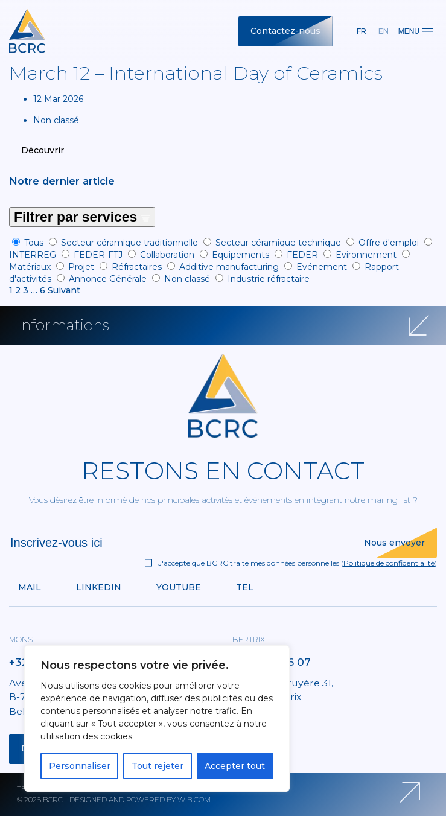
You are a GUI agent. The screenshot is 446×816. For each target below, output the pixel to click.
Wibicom (194, 799)
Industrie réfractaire (269, 278)
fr (361, 31)
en (383, 31)
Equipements (240, 254)
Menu (415, 31)
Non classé (187, 278)
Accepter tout (235, 765)
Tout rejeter (157, 765)
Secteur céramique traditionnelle (129, 242)
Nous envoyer (394, 542)
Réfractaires (137, 266)
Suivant (64, 290)
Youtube (178, 587)
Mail (29, 587)
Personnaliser (79, 765)
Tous (33, 242)
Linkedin (98, 587)
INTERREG (32, 254)
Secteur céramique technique (278, 242)
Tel (244, 587)
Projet (81, 266)
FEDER (302, 254)
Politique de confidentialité (389, 562)
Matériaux (30, 266)
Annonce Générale (108, 278)
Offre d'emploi (388, 242)
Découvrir (42, 150)
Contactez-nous (285, 30)
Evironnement (366, 254)
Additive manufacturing (229, 266)
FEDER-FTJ (98, 254)
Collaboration (167, 254)
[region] (157, 718)
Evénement (321, 266)
